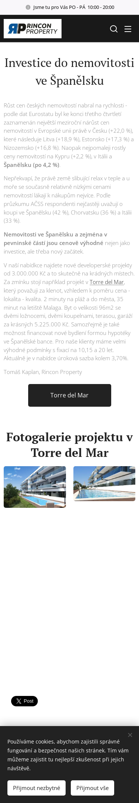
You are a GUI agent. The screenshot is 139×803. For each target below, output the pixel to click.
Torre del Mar (107, 282)
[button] (113, 28)
